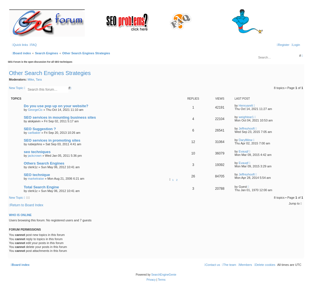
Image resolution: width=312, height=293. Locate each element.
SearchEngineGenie (163, 274)
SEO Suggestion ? (40, 129)
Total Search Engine (41, 187)
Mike (31, 79)
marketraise (36, 178)
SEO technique (37, 175)
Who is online (20, 215)
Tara (39, 79)
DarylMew (245, 140)
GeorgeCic (35, 109)
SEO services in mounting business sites (60, 117)
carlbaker (34, 132)
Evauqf (243, 151)
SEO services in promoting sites (52, 140)
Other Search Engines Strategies (50, 73)
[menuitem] (33, 44)
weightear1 (246, 117)
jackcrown (35, 155)
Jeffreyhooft (247, 128)
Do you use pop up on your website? (56, 106)
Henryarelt (246, 105)
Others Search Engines (44, 163)
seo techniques (37, 152)
